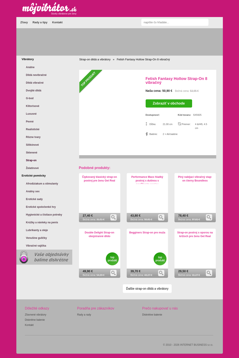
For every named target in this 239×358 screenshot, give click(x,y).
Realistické (33, 129)
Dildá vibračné (35, 82)
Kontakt (57, 22)
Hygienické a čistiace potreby (44, 214)
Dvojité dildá (33, 90)
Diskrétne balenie (35, 319)
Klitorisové (32, 106)
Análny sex (33, 191)
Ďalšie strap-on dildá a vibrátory (147, 288)
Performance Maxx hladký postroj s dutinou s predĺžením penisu (147, 180)
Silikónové (32, 144)
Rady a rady (84, 314)
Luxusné (31, 113)
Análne (30, 67)
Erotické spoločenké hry (41, 206)
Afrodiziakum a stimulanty (42, 183)
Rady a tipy (39, 22)
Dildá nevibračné (36, 75)
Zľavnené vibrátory (35, 314)
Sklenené (31, 152)
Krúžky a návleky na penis (42, 222)
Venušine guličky (36, 237)
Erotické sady (34, 199)
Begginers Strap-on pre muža (147, 232)
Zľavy (24, 22)
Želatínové (32, 168)
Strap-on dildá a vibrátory (95, 59)
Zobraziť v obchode (169, 103)
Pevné (30, 121)
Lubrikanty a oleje (37, 230)
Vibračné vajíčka (36, 245)
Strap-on (31, 160)
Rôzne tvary (33, 137)
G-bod (30, 98)
